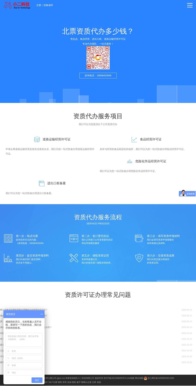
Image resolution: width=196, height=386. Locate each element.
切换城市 (48, 5)
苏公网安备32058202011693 (159, 378)
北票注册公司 (50, 378)
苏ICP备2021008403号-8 (115, 378)
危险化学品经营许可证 (145, 161)
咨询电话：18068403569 (98, 75)
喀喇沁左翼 (86, 382)
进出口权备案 (51, 183)
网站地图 (139, 378)
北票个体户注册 (50, 382)
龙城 (69, 382)
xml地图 (130, 378)
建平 (79, 382)
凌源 (99, 382)
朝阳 (60, 382)
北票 (38, 5)
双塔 (65, 382)
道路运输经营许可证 (50, 139)
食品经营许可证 (145, 139)
